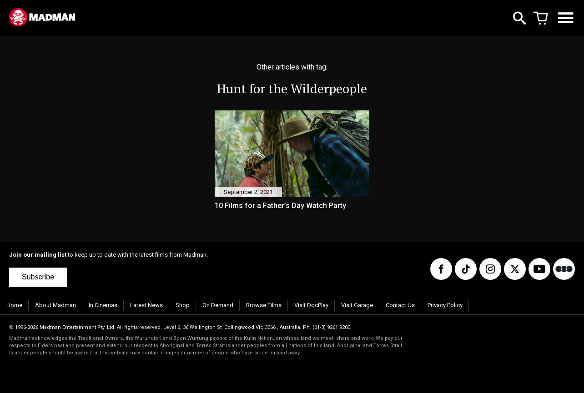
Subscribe (38, 277)
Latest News (146, 305)
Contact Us (400, 305)
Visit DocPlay (311, 305)
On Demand (217, 305)
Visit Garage (357, 305)
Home (14, 305)
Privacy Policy (445, 305)
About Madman (55, 305)
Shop (183, 305)
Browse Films (264, 305)
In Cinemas (103, 305)
